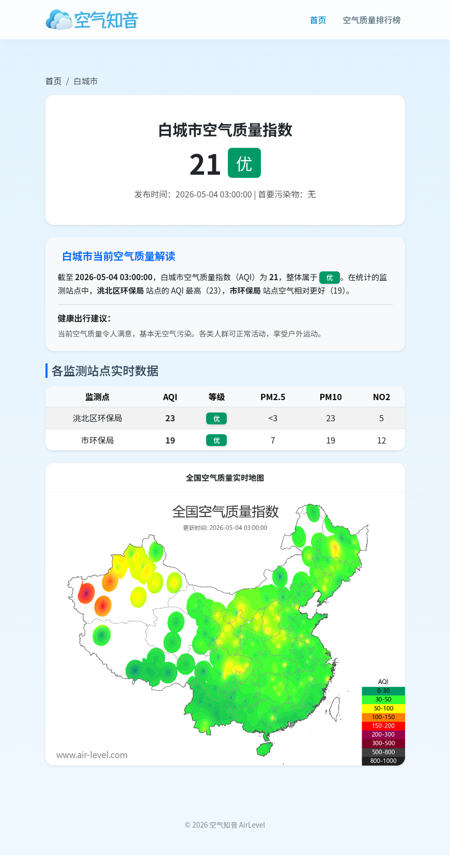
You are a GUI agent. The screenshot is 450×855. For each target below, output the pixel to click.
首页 (317, 19)
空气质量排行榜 (371, 19)
